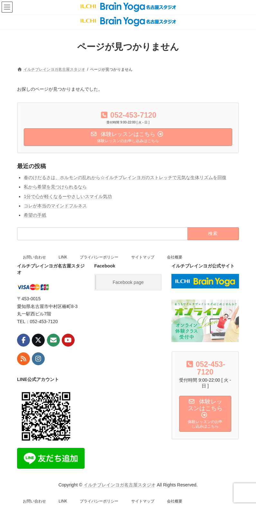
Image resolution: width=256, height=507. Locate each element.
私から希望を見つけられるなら (55, 186)
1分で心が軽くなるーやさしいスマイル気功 (68, 196)
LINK (63, 257)
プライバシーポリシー (99, 257)
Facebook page (128, 282)
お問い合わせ (34, 257)
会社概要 (174, 257)
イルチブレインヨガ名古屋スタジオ (120, 484)
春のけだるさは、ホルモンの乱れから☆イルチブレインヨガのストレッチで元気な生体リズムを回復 (125, 177)
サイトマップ (142, 257)
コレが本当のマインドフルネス (55, 205)
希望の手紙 (35, 215)
